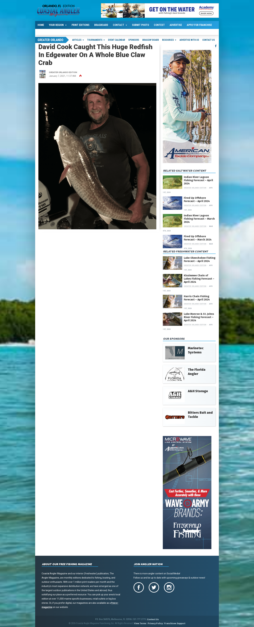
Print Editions (80, 25)
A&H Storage (198, 391)
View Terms (140, 623)
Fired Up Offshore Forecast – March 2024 (198, 238)
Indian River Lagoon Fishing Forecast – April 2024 (198, 180)
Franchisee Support (174, 623)
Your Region (56, 25)
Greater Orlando (50, 40)
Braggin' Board (150, 40)
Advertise (176, 25)
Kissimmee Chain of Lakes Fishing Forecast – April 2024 (199, 278)
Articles (76, 40)
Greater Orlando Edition (195, 188)
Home (41, 25)
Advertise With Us (189, 40)
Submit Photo (140, 25)
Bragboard (101, 25)
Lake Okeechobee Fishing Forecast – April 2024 (199, 259)
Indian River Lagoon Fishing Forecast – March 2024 (199, 218)
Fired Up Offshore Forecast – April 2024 (197, 199)
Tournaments (94, 40)
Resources (168, 40)
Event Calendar (116, 40)
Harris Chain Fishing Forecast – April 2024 (197, 298)
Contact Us (208, 40)
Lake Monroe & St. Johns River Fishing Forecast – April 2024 (199, 317)
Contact (118, 25)
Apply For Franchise (199, 25)
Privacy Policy (155, 623)
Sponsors (133, 40)
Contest (159, 25)
